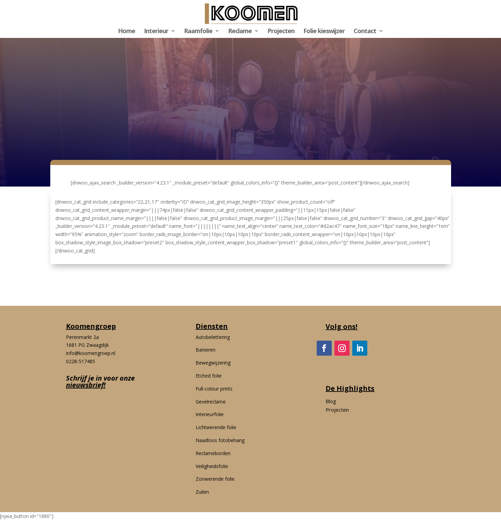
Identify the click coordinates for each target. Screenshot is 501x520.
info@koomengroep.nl (90, 353)
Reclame (240, 31)
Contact (365, 31)
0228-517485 (80, 361)
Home (126, 31)
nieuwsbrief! (86, 384)
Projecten (280, 31)
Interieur (156, 31)
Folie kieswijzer (324, 31)
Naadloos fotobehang (220, 440)
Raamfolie (198, 31)
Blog (331, 401)
